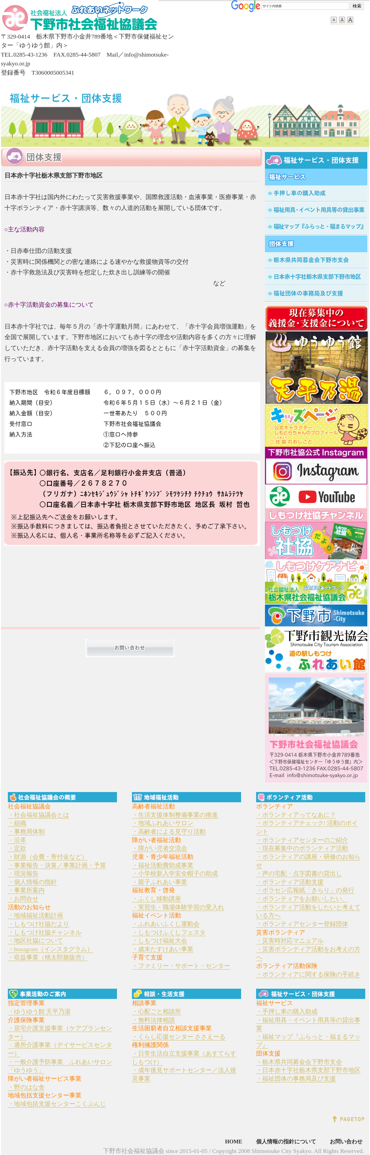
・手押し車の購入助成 (286, 1011)
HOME (233, 1141)
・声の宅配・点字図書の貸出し (299, 873)
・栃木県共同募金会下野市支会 (299, 1062)
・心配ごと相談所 (156, 1011)
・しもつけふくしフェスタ (169, 932)
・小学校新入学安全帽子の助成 (175, 873)
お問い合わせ (346, 1141)
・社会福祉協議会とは (38, 814)
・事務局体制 (26, 831)
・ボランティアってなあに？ (296, 814)
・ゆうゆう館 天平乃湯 (39, 1011)
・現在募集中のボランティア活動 (302, 848)
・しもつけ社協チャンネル (45, 932)
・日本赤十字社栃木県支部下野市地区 (308, 1070)
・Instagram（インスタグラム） (50, 949)
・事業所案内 (26, 890)
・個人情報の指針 (32, 882)
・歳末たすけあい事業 (162, 949)
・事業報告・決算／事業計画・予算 (57, 865)
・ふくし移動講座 (156, 898)
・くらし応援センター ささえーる (178, 1036)
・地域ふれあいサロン (162, 823)
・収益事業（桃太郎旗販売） (48, 957)
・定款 (17, 848)
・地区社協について (35, 940)
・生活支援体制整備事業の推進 (175, 814)
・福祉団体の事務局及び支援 (296, 1078)
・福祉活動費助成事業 (162, 865)
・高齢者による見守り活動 (169, 831)
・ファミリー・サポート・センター (181, 965)
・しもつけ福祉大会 (159, 940)
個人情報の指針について (286, 1141)
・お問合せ (23, 898)
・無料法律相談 (153, 1020)
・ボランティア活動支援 (290, 882)
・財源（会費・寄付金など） (48, 856)
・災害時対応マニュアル (290, 940)
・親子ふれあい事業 (159, 882)
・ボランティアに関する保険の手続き (308, 974)
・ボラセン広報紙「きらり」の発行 (305, 890)
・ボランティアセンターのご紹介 (302, 840)
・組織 (17, 823)
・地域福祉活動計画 (35, 915)
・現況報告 (23, 873)
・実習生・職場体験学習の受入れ (178, 907)
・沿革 (17, 840)
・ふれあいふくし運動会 (165, 924)
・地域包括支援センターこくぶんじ (57, 1103)
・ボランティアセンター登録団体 (302, 924)
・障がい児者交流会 (159, 848)
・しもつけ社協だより (38, 924)
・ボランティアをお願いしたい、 (302, 898)
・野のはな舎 (26, 1087)
